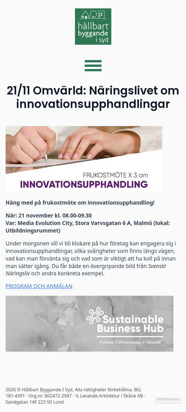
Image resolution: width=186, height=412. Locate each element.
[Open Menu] (93, 65)
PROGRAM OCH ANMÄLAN (39, 286)
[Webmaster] (168, 399)
